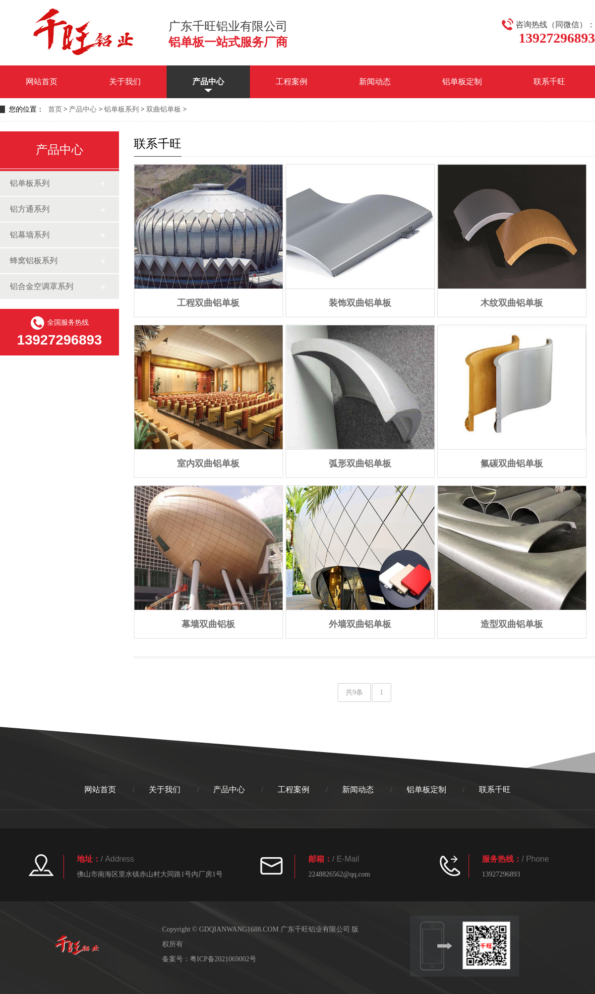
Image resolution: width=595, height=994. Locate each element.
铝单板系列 (121, 109)
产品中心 (208, 81)
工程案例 (291, 81)
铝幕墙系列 (30, 235)
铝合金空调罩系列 (41, 286)
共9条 (354, 692)
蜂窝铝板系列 (34, 260)
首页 (55, 109)
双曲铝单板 (163, 109)
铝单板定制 (462, 81)
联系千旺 (549, 81)
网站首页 (42, 81)
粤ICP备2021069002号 (223, 959)
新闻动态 (375, 81)
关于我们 (125, 81)
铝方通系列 (30, 209)
